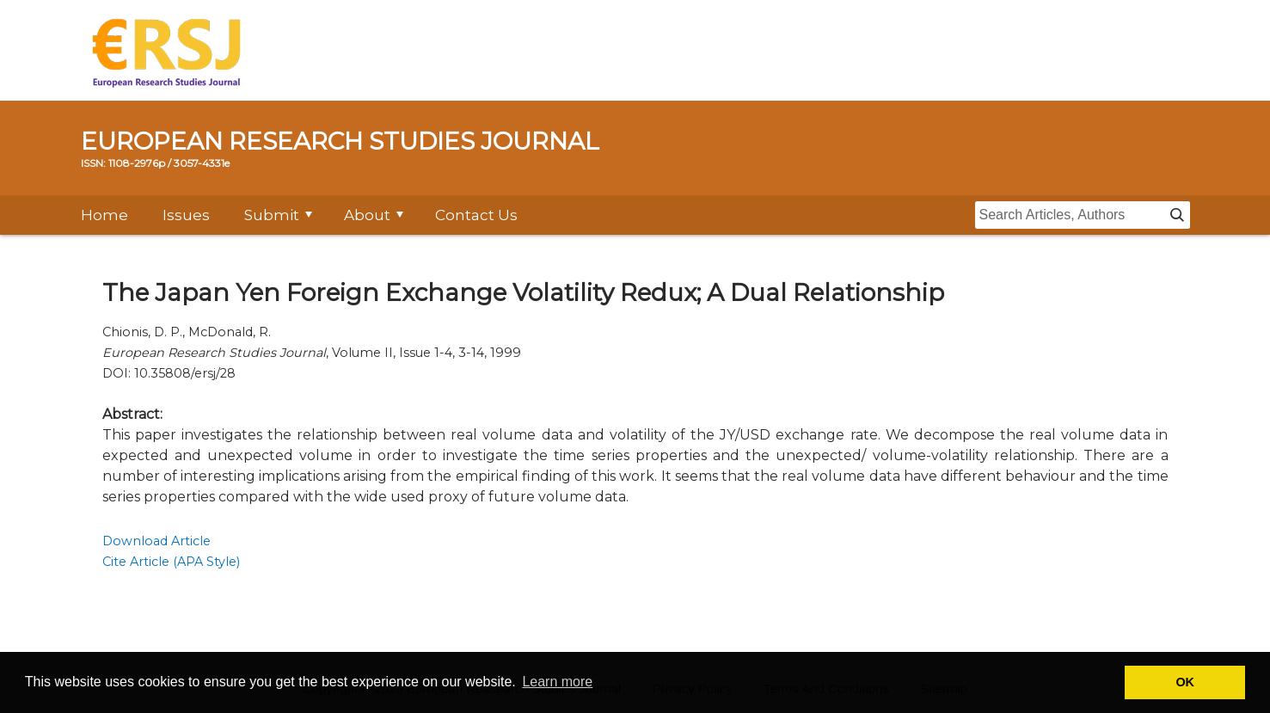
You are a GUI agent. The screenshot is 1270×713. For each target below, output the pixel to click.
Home (104, 215)
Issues (186, 215)
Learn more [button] (557, 681)
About (367, 215)
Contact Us (476, 215)
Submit (271, 215)
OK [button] (1184, 682)
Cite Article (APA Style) (171, 561)
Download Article (156, 541)
